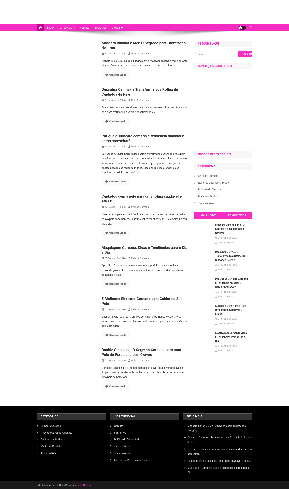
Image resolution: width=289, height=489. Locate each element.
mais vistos (209, 215)
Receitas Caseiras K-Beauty (213, 182)
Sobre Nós (101, 27)
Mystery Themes (83, 485)
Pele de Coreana (140, 53)
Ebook (50, 27)
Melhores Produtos (209, 196)
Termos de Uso (122, 446)
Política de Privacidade (127, 439)
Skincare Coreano (208, 175)
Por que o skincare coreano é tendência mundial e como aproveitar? (231, 282)
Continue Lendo (115, 74)
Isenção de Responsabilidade (131, 460)
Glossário (117, 27)
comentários (237, 215)
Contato (84, 27)
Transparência (122, 453)
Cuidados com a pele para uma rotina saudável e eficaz (230, 309)
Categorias (66, 27)
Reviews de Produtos (210, 189)
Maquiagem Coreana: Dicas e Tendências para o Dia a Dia (231, 336)
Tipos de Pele (206, 203)
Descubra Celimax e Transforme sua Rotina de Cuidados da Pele (230, 255)
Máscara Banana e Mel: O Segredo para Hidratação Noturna (230, 228)
